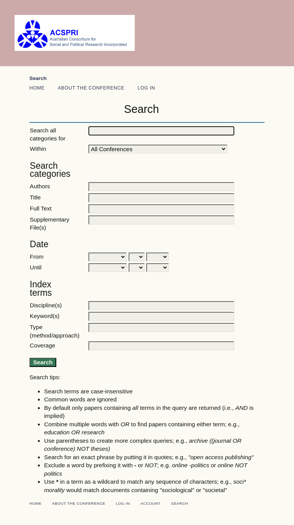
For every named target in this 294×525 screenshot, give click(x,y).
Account (150, 503)
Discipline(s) (46, 305)
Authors (40, 186)
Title (35, 197)
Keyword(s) (45, 316)
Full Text (41, 208)
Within (38, 148)
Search (38, 78)
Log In (146, 88)
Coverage (43, 345)
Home (37, 88)
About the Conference (91, 88)
